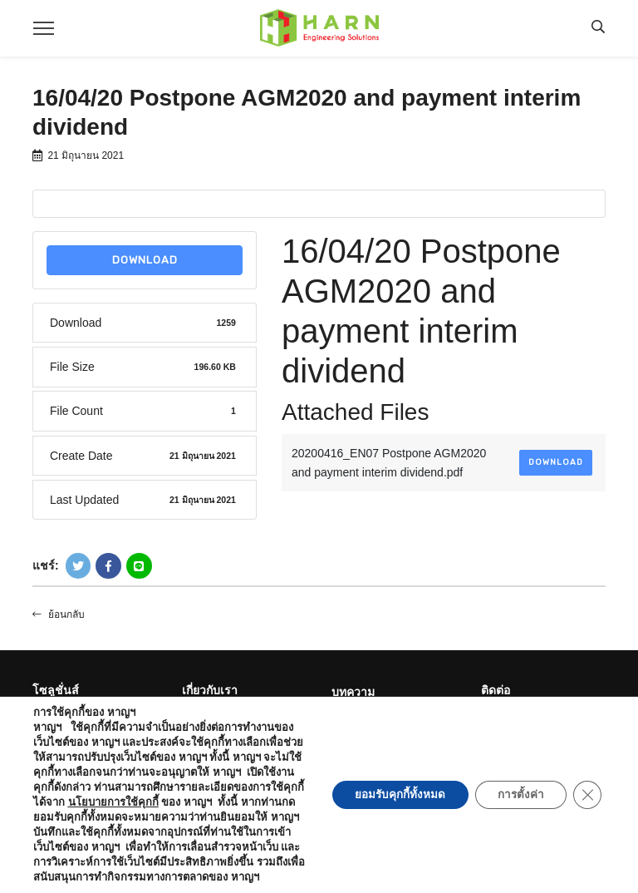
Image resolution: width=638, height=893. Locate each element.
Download (145, 260)
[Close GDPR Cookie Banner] (586, 787)
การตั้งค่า (516, 787)
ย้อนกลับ (58, 614)
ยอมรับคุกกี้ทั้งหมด (390, 787)
